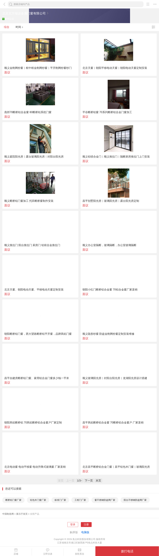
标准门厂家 (60, 500)
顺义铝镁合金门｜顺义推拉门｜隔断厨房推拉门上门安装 (116, 156)
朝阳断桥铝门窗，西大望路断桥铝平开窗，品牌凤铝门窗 (38, 333)
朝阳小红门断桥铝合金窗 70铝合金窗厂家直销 (109, 289)
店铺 (16, 551)
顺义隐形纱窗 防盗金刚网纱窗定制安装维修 (108, 333)
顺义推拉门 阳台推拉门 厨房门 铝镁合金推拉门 (32, 245)
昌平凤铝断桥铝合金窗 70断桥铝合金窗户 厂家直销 (113, 422)
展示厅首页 (22, 514)
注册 (86, 524)
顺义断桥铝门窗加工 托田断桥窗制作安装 (28, 201)
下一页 (89, 480)
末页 (98, 480)
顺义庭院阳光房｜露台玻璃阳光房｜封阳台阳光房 (34, 156)
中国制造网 (8, 514)
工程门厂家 (80, 500)
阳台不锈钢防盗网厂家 (135, 500)
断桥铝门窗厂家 (13, 500)
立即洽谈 (48, 551)
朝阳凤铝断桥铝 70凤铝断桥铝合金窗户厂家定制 (33, 422)
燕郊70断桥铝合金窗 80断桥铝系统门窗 (27, 112)
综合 (6, 27)
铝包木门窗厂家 (38, 500)
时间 (19, 27)
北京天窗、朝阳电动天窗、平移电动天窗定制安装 (34, 289)
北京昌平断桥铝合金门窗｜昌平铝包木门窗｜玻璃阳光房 (116, 466)
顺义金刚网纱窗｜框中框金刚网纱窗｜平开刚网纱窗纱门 (38, 68)
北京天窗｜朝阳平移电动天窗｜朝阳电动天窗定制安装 (114, 68)
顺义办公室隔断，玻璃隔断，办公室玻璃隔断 (109, 245)
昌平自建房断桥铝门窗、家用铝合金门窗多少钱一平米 (36, 378)
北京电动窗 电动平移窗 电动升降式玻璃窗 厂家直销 (35, 466)
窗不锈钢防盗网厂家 (105, 500)
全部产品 (34, 514)
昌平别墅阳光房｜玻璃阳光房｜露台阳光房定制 (110, 201)
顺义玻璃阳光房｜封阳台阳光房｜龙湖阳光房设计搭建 (114, 378)
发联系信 (79, 551)
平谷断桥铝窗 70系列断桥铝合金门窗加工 (107, 112)
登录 (72, 524)
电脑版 (85, 532)
